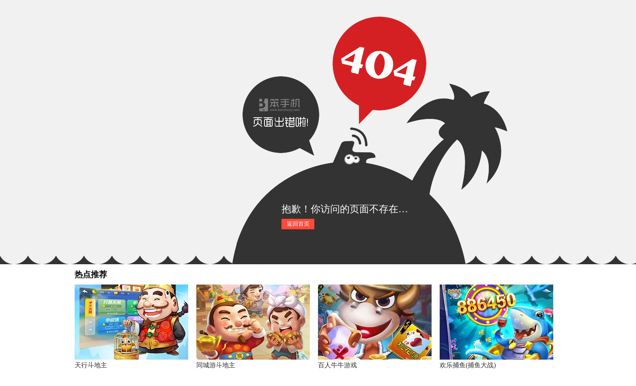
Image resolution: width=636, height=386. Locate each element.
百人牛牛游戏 (337, 365)
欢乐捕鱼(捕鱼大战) (468, 365)
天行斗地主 (91, 365)
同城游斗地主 (215, 365)
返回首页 (298, 224)
